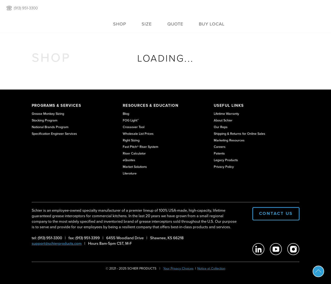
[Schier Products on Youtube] (276, 249)
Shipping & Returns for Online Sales (239, 134)
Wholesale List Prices (138, 134)
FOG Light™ (131, 120)
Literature (130, 173)
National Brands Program (50, 127)
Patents (219, 153)
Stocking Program (44, 120)
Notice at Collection (211, 268)
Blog (126, 114)
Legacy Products (226, 160)
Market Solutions (135, 167)
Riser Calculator (134, 153)
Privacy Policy (224, 167)
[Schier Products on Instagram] (293, 249)
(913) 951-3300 (26, 8)
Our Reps (221, 127)
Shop (119, 24)
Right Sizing (131, 140)
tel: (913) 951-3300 (47, 238)
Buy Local (212, 24)
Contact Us (276, 213)
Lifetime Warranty (226, 114)
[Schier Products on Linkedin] (258, 249)
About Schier (223, 120)
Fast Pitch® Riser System (140, 147)
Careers (219, 147)
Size (147, 24)
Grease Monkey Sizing (48, 114)
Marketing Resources (229, 140)
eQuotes (129, 160)
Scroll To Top (318, 271)
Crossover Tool (133, 127)
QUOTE (175, 24)
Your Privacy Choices (178, 268)
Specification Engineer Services (54, 134)
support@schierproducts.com (57, 243)
